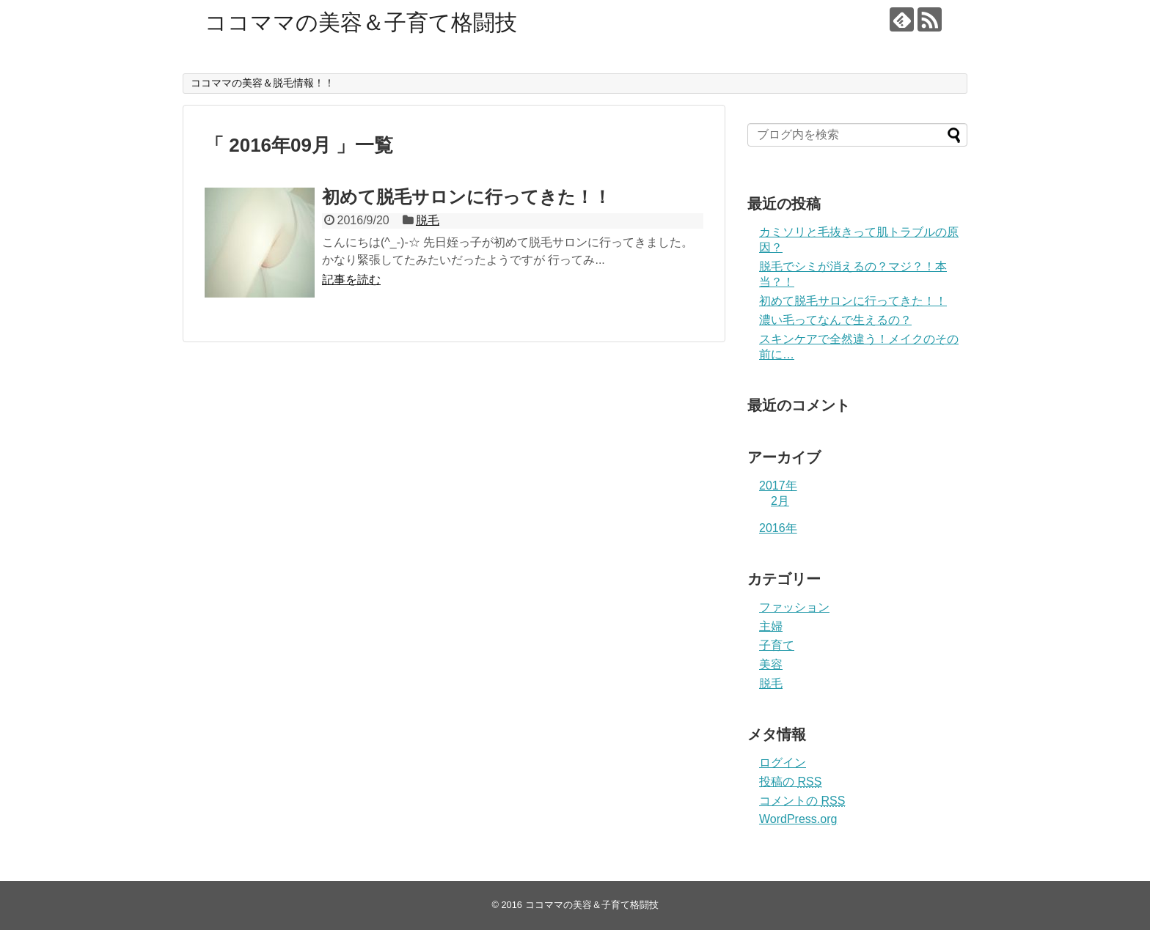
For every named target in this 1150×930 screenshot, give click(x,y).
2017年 (778, 485)
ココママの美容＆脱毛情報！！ (262, 83)
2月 (780, 501)
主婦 (771, 626)
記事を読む (351, 279)
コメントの (802, 800)
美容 (771, 664)
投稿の (790, 781)
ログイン (782, 762)
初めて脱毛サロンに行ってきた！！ (466, 197)
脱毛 (427, 220)
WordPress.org (798, 819)
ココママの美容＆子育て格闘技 (361, 22)
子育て (776, 645)
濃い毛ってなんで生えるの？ (835, 320)
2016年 (778, 528)
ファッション (794, 607)
